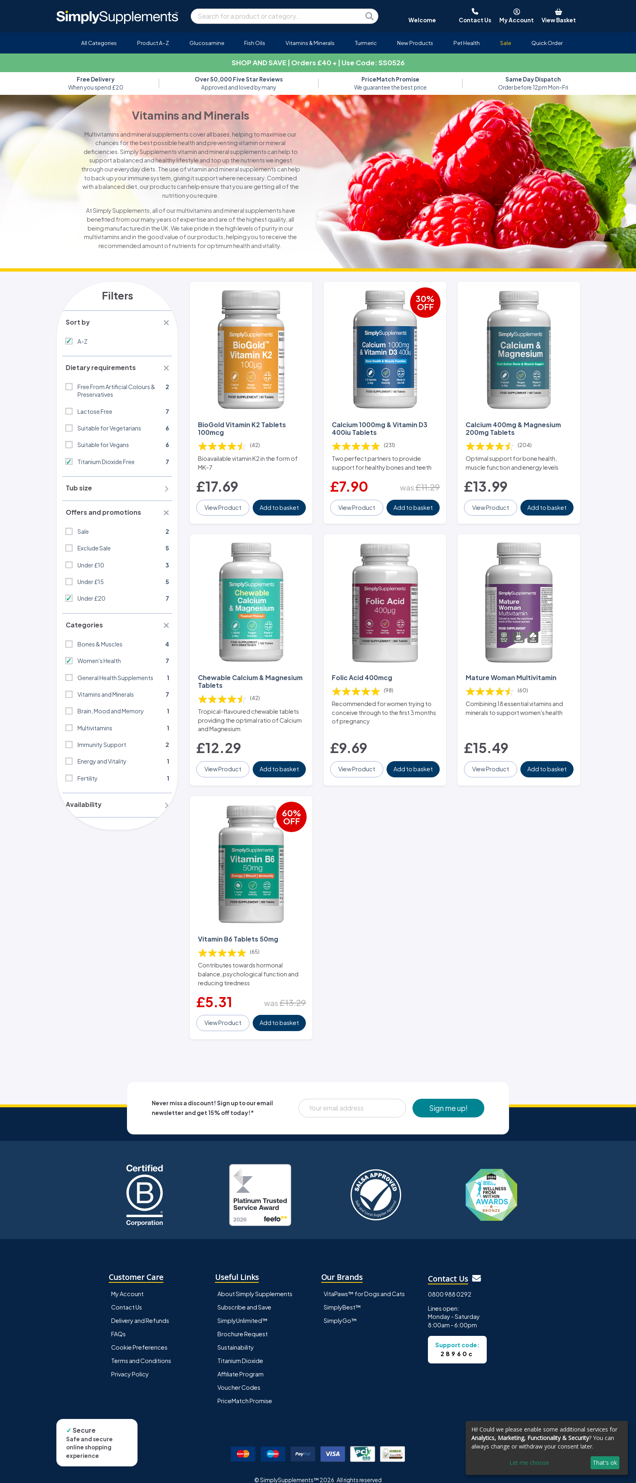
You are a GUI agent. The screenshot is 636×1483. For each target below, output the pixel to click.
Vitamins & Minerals (310, 42)
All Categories (99, 42)
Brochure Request (242, 1323)
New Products (415, 42)
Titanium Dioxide (240, 1349)
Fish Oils (254, 42)
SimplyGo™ (340, 1309)
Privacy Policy (130, 1363)
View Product (223, 503)
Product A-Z (153, 42)
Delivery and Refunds (140, 1309)
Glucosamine (206, 42)
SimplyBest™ (342, 1296)
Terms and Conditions (141, 1349)
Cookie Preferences (139, 1336)
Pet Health (466, 42)
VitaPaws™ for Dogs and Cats (364, 1282)
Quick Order (547, 42)
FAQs (118, 1323)
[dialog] (547, 1448)
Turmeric (366, 42)
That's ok (605, 1462)
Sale (505, 42)
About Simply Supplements (254, 1282)
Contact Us (126, 1296)
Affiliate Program (240, 1363)
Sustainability (235, 1336)
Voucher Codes (238, 1376)
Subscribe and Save (244, 1296)
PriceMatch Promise (244, 1389)
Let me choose (529, 1462)
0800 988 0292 (449, 1283)
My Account (127, 1282)
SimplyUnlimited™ (242, 1309)
